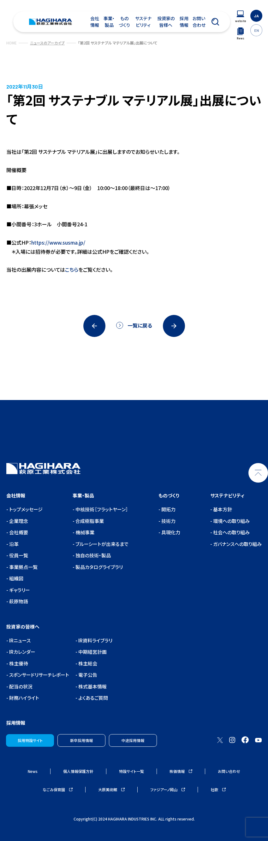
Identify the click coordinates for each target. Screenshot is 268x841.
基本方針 (222, 509)
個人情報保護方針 (78, 771)
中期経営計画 (92, 651)
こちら (71, 269)
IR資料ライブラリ (94, 640)
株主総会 (87, 663)
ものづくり (124, 21)
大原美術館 (111, 789)
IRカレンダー (21, 651)
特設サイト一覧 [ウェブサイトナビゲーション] (131, 771)
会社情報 (94, 21)
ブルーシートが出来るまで (101, 544)
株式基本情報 (92, 686)
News (33, 771)
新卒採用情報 (81, 740)
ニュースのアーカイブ (47, 42)
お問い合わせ (199, 21)
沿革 (13, 544)
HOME (11, 42)
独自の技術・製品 (92, 555)
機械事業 (84, 532)
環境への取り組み (231, 521)
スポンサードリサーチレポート (38, 674)
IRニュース (19, 640)
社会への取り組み (231, 532)
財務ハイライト (23, 697)
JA (256, 16)
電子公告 (87, 674)
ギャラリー (19, 590)
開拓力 (168, 509)
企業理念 (18, 521)
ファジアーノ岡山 (167, 789)
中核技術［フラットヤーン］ (101, 509)
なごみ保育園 (58, 789)
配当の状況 (20, 686)
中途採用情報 (133, 740)
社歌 (218, 789)
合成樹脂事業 (89, 521)
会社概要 (18, 532)
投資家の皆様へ (166, 21)
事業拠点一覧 (23, 567)
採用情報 (184, 21)
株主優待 (18, 663)
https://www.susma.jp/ (58, 242)
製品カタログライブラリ (98, 567)
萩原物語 (18, 601)
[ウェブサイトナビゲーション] (240, 16)
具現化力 (170, 532)
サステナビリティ (143, 21)
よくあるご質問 (92, 697)
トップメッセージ (25, 509)
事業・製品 (109, 21)
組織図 (15, 578)
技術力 (168, 521)
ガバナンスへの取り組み (237, 544)
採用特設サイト (30, 740)
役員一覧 (18, 555)
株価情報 (181, 771)
